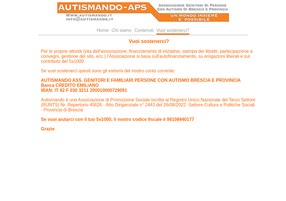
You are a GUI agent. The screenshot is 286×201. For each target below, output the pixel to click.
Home (103, 30)
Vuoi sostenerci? (172, 30)
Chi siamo (121, 30)
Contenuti (144, 30)
